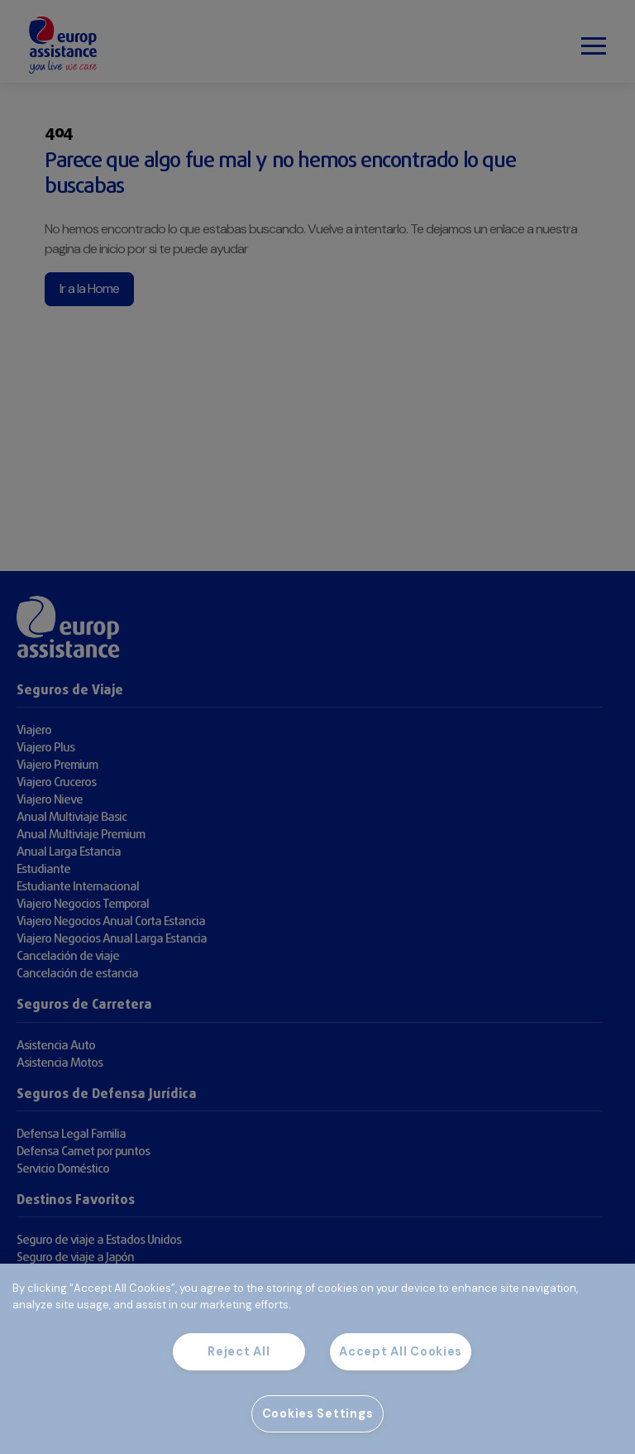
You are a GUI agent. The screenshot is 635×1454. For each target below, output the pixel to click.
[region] (317, 1359)
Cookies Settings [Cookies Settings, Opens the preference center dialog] (318, 1413)
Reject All (239, 1351)
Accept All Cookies (400, 1351)
